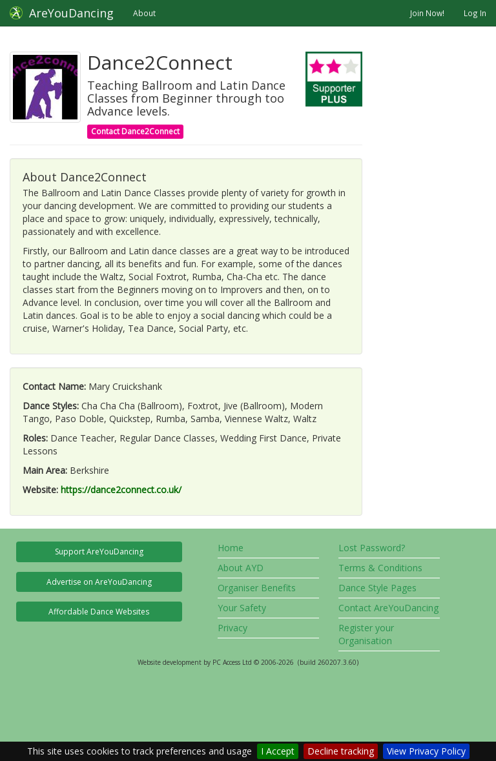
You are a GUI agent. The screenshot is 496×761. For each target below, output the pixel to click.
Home (230, 548)
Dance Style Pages (377, 588)
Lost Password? (371, 548)
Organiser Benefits (257, 588)
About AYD (241, 568)
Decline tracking (340, 751)
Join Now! (427, 13)
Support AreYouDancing (99, 551)
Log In (475, 13)
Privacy (232, 628)
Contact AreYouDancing (388, 608)
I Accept (277, 751)
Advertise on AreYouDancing (99, 581)
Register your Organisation (366, 634)
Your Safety (242, 608)
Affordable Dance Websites (98, 611)
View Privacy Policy (426, 751)
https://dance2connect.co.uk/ (121, 489)
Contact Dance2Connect (135, 131)
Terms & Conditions (380, 568)
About (144, 13)
